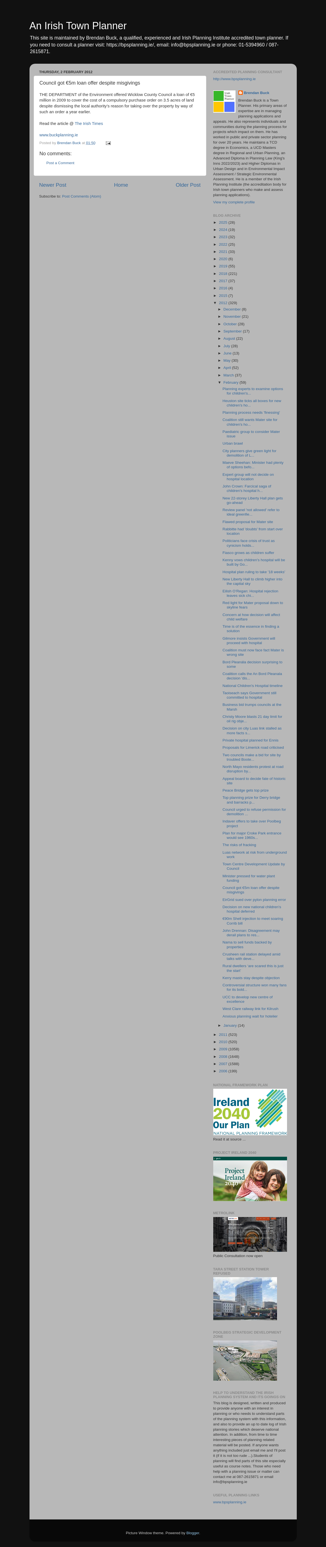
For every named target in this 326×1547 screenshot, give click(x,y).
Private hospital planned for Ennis (250, 740)
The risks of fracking (239, 845)
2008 (223, 1057)
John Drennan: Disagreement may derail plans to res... (251, 932)
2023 (223, 237)
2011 (223, 1035)
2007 (223, 1064)
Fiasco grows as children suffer (248, 553)
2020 (223, 259)
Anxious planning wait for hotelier (250, 1016)
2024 (223, 230)
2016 (223, 288)
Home (121, 185)
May (228, 360)
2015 (223, 296)
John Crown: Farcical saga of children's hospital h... (246, 488)
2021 (223, 252)
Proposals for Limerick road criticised (253, 747)
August (230, 338)
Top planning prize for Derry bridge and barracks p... (251, 799)
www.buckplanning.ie (59, 135)
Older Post (188, 185)
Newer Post (53, 185)
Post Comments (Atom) (81, 196)
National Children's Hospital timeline (252, 686)
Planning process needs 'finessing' (251, 412)
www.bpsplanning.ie (229, 1502)
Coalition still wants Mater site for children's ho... (249, 422)
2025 (223, 222)
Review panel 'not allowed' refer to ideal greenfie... (251, 512)
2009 (223, 1049)
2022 (223, 244)
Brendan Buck (256, 93)
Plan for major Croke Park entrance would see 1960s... (251, 835)
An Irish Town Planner (78, 25)
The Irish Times (89, 123)
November (233, 316)
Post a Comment (60, 163)
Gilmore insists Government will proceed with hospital (248, 640)
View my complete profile (234, 202)
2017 (223, 281)
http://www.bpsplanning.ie (234, 79)
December (233, 309)
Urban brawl (232, 443)
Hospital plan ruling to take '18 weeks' (253, 572)
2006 (223, 1071)
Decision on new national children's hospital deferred (251, 909)
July (227, 346)
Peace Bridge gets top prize (245, 790)
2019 (223, 266)
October (231, 324)
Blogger (193, 1533)
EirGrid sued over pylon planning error (254, 900)
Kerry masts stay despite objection (251, 978)
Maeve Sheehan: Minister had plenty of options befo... (252, 464)
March (229, 375)
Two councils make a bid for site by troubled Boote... (251, 757)
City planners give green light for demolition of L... (249, 453)
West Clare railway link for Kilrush (250, 1009)
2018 (223, 274)
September (233, 331)
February (232, 382)
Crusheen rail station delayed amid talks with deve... (251, 956)
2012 (223, 303)
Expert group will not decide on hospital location (248, 476)
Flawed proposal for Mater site (247, 522)
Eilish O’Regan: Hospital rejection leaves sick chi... (250, 593)
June (228, 353)
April (228, 368)
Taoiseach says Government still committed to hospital (249, 695)
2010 (223, 1042)
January (231, 1025)
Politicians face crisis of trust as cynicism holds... (248, 543)
